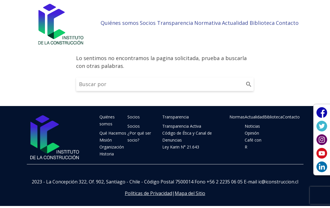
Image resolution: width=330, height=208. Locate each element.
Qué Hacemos (112, 133)
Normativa (207, 22)
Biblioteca (262, 22)
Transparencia (175, 22)
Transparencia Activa (181, 126)
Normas (237, 117)
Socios (148, 22)
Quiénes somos (120, 22)
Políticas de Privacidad (148, 193)
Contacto (287, 22)
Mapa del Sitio (190, 193)
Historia (106, 154)
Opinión (252, 133)
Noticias (252, 126)
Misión (105, 140)
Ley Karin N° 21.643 (180, 147)
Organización (111, 147)
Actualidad (235, 22)
